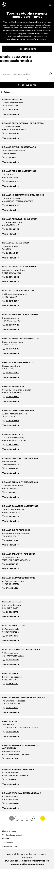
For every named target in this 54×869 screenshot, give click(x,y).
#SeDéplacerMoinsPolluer (19, 860)
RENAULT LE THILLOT (12, 601)
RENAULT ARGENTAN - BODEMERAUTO (20, 338)
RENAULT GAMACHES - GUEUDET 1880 (20, 506)
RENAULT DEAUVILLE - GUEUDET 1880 (20, 458)
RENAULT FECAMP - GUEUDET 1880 (18, 290)
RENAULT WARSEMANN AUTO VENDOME (21, 793)
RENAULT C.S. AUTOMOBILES (16, 530)
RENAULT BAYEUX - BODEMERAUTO (19, 147)
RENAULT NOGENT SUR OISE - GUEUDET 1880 (23, 195)
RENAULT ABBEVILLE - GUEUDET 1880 (20, 219)
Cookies (5, 839)
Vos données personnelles (12, 835)
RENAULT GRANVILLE (12, 434)
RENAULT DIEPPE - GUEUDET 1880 (18, 410)
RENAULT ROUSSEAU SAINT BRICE (18, 769)
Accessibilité (7, 842)
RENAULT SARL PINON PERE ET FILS (18, 554)
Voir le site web (9, 114)
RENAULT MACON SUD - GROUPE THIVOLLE (22, 649)
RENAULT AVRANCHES (13, 386)
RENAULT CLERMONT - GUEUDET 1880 (20, 482)
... (37, 818)
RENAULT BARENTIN (12, 99)
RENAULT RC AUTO (11, 721)
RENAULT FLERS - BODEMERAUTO (18, 362)
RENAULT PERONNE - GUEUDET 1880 (19, 171)
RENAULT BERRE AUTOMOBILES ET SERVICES (23, 697)
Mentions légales (9, 831)
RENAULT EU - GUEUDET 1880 (16, 242)
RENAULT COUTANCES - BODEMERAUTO (21, 266)
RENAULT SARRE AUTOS (13, 625)
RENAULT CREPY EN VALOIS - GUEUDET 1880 (23, 123)
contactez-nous (27, 48)
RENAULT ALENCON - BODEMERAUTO (20, 314)
